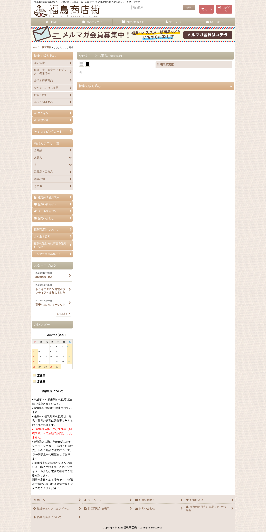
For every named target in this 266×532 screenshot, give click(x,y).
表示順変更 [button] (165, 64)
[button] (155, 86)
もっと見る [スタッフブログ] (63, 313)
